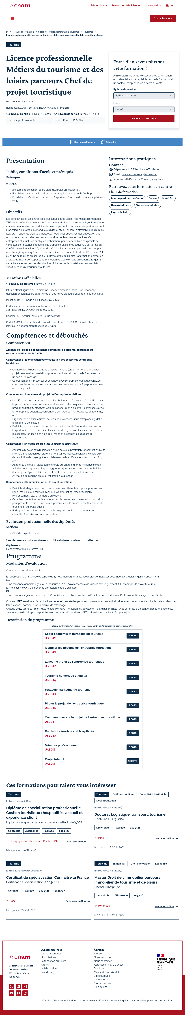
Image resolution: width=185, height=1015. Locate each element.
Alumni (45, 964)
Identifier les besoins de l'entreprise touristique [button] (78, 647)
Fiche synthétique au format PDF (25, 549)
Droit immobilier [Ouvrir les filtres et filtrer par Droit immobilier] (140, 863)
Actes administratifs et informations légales (103, 1000)
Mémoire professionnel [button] (61, 745)
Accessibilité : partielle (144, 1000)
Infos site (46, 1000)
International (101, 979)
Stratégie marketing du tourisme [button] (67, 689)
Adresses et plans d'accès (109, 964)
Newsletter (165, 1000)
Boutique (99, 968)
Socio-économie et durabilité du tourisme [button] (74, 633)
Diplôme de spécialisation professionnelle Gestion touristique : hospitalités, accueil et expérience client (44, 813)
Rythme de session (124, 89)
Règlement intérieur (65, 1000)
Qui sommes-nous (51, 949)
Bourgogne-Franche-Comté (127, 198)
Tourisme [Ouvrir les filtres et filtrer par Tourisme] (13, 44)
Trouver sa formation (23, 32)
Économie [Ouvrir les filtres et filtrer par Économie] (161, 863)
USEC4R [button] (50, 694)
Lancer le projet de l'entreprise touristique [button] (74, 661)
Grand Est (168, 198)
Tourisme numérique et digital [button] (66, 675)
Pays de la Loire (120, 212)
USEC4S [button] (50, 707)
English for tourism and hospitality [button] (69, 731)
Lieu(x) (117, 103)
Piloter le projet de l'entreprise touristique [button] (74, 703)
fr (7, 32)
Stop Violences (102, 983)
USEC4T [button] (50, 721)
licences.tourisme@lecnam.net (139, 174)
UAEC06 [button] (50, 763)
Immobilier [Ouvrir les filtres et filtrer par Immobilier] (119, 863)
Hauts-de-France (121, 205)
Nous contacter (103, 961)
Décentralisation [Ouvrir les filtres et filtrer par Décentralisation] (106, 800)
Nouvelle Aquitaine (147, 205)
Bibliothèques (102, 975)
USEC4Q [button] (50, 679)
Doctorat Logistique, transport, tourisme (130, 814)
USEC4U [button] (50, 735)
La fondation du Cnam (53, 961)
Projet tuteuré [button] (54, 759)
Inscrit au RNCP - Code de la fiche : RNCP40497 (33, 299)
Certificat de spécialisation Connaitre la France (47, 877)
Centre (153, 198)
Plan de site (100, 986)
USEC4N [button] (50, 652)
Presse (98, 953)
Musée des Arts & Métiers (108, 972)
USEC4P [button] (50, 666)
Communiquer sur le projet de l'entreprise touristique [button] (82, 717)
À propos (99, 949)
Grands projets (49, 972)
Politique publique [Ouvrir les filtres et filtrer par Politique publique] (123, 794)
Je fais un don (49, 968)
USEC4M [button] (50, 638)
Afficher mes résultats (144, 118)
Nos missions (48, 957)
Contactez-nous (163, 18)
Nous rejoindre (102, 957)
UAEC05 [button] (50, 749)
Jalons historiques (51, 953)
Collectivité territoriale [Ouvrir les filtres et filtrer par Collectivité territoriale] (153, 794)
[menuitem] (99, 5)
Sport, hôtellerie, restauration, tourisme (58, 32)
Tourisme (88, 32)
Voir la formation (76, 841)
